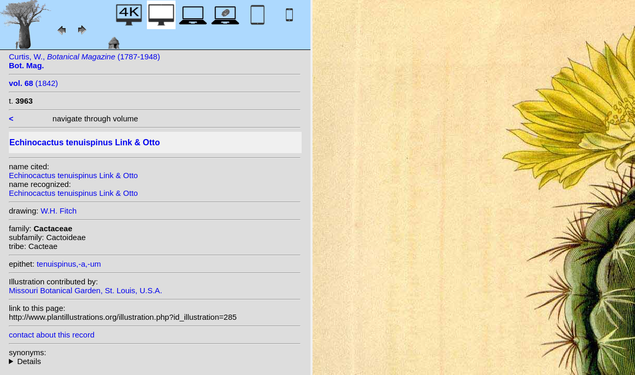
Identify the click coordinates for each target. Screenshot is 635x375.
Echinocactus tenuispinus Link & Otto (73, 175)
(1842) (33, 83)
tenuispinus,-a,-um (68, 263)
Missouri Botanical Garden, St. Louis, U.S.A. (85, 290)
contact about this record (51, 334)
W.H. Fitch (59, 210)
